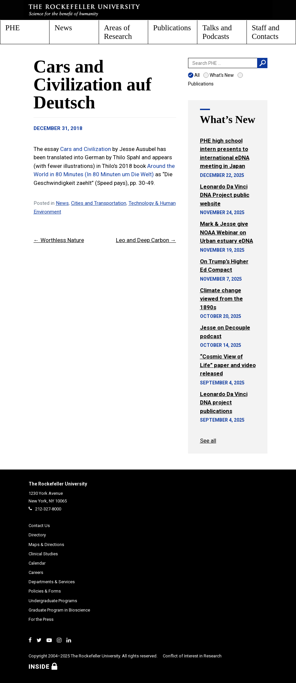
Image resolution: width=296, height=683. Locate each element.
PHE (12, 28)
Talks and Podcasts (217, 32)
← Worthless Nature (59, 240)
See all (208, 440)
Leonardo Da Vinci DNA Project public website (224, 195)
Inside (43, 666)
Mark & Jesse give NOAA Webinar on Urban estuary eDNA (226, 232)
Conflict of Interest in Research (192, 655)
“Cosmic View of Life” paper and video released (228, 365)
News (63, 28)
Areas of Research (118, 32)
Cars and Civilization (85, 149)
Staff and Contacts (265, 32)
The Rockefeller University (58, 483)
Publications (172, 28)
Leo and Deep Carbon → (146, 240)
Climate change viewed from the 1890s (221, 299)
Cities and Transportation (98, 203)
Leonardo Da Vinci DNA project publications (223, 402)
